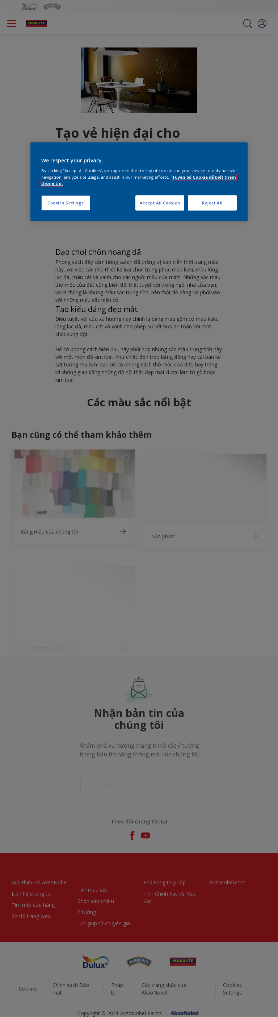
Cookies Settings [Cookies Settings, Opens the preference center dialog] (65, 203)
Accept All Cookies (160, 203)
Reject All (212, 203)
